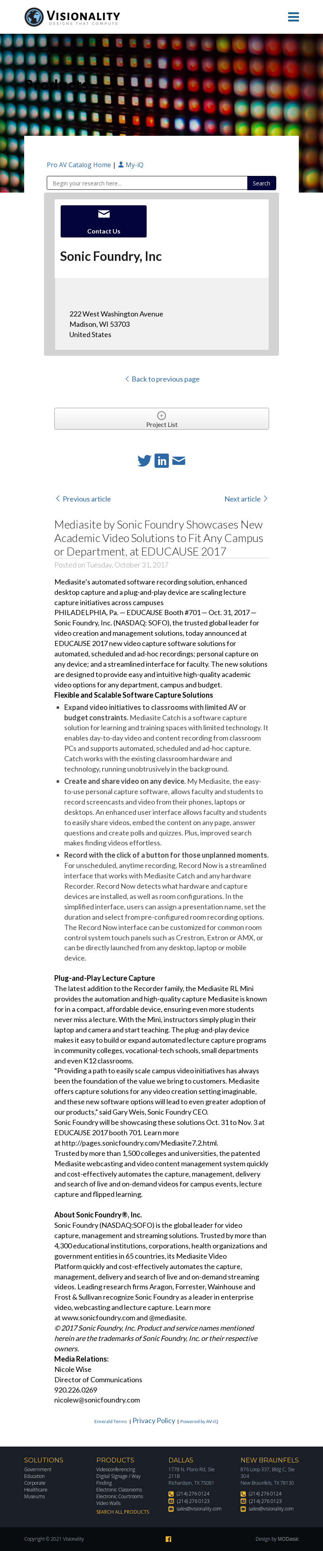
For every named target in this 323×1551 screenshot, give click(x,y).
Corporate (35, 1483)
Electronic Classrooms (119, 1489)
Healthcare (36, 1489)
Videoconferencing (115, 1469)
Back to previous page (162, 378)
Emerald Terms (110, 1421)
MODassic (288, 1539)
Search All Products (122, 1512)
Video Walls (108, 1503)
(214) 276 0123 (193, 1501)
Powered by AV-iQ (199, 1421)
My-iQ (130, 164)
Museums (34, 1496)
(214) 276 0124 (193, 1493)
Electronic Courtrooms (119, 1496)
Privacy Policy (153, 1420)
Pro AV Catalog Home (80, 164)
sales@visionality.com (199, 1508)
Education (34, 1476)
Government (38, 1469)
